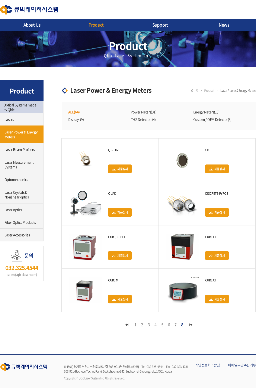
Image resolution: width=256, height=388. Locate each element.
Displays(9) (76, 119)
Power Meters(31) (143, 111)
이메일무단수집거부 (242, 365)
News (224, 25)
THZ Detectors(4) (143, 119)
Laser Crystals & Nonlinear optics (16, 194)
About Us (32, 25)
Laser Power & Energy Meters (21, 134)
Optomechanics (16, 179)
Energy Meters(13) (206, 111)
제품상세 (122, 169)
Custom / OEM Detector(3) (212, 119)
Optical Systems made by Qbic (19, 107)
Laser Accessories (17, 234)
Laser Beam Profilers (19, 149)
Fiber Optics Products (20, 222)
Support (160, 25)
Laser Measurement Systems (18, 164)
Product (96, 25)
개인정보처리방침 (207, 365)
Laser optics (13, 209)
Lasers (9, 119)
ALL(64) (74, 111)
